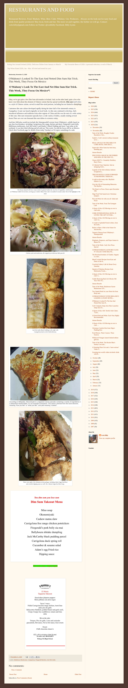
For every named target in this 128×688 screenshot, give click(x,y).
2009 (92, 420)
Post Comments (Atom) (24, 678)
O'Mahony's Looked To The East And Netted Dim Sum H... (103, 302)
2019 (92, 389)
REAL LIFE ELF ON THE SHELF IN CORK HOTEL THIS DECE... (104, 144)
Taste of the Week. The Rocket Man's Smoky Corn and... (103, 343)
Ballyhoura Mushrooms (20, 660)
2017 (92, 396)
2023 (92, 115)
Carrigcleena (31, 660)
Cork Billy (104, 435)
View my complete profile (107, 438)
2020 (92, 125)
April (94, 376)
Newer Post (12, 674)
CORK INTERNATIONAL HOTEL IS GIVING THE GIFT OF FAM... (104, 214)
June (94, 370)
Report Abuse (93, 97)
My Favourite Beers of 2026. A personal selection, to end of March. (88, 64)
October (95, 358)
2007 (92, 427)
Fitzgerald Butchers (41, 660)
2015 (92, 402)
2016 (92, 399)
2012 (92, 411)
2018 (92, 393)
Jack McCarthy (51, 660)
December (96, 127)
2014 (92, 405)
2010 (92, 417)
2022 (92, 118)
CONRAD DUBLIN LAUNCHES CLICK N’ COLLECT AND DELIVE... (105, 251)
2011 (92, 414)
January (95, 386)
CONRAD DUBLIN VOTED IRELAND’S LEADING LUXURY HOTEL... (105, 297)
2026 (92, 106)
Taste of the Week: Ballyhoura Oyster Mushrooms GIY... (103, 287)
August (95, 364)
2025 (92, 109)
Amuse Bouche (97, 152)
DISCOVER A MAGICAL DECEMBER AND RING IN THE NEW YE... (104, 156)
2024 (92, 112)
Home (45, 674)
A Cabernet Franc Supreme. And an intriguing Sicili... (103, 166)
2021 (92, 121)
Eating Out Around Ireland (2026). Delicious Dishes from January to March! (34, 64)
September (96, 361)
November (96, 130)
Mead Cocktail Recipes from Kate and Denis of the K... (104, 260)
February (96, 382)
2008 (92, 423)
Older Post (78, 674)
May (94, 373)
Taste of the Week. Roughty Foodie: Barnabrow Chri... (103, 134)
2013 (92, 408)
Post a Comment (17, 670)
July (94, 367)
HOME (92, 91)
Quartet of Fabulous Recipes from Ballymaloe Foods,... (102, 270)
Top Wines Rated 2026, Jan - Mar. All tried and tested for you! (29, 68)
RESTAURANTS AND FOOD (41, 10)
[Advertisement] (64, 44)
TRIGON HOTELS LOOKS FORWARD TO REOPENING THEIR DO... (105, 175)
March (95, 379)
